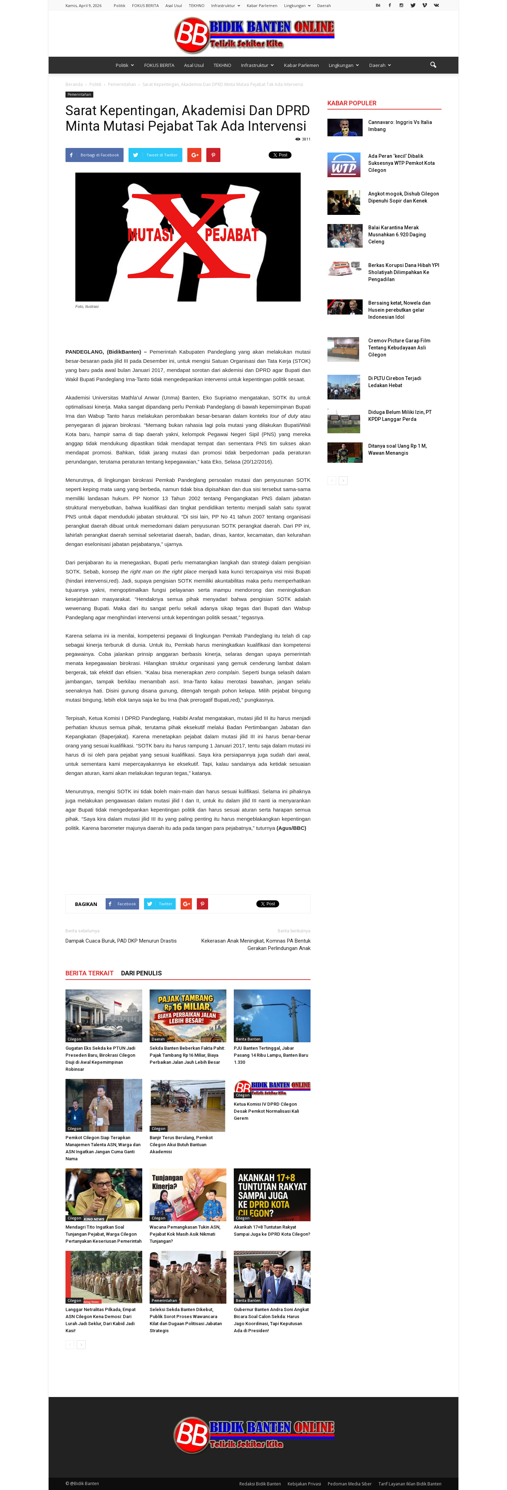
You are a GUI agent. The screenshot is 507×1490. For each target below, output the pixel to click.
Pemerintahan (79, 94)
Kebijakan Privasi (304, 1484)
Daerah (324, 5)
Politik (119, 5)
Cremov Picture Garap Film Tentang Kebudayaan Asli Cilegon (399, 348)
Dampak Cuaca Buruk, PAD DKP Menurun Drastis (121, 941)
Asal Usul (173, 5)
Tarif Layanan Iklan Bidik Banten (410, 1484)
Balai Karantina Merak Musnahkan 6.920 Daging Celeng (397, 234)
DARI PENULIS (141, 973)
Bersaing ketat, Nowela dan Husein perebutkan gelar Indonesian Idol (399, 310)
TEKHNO (197, 5)
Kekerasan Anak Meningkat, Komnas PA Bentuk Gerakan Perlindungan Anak (256, 944)
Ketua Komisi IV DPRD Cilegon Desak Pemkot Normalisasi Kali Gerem (266, 1111)
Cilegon (74, 1039)
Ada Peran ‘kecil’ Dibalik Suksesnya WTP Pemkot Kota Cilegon (401, 163)
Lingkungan (297, 5)
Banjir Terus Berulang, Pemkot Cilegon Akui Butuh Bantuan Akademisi (181, 1144)
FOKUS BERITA (145, 5)
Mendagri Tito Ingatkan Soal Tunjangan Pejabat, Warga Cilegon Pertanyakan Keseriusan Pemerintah (103, 1234)
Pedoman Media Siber (350, 1484)
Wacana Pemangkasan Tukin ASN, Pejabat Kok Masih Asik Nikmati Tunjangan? (185, 1234)
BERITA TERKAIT (89, 973)
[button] (433, 65)
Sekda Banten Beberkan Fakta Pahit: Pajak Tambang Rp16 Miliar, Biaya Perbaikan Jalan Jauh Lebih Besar (187, 1055)
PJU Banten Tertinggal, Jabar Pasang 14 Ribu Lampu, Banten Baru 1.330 (271, 1055)
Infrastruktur (225, 5)
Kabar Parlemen (262, 5)
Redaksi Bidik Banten (260, 1484)
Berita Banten (248, 1039)
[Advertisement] (188, 329)
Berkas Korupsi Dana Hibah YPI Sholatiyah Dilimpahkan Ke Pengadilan (403, 272)
